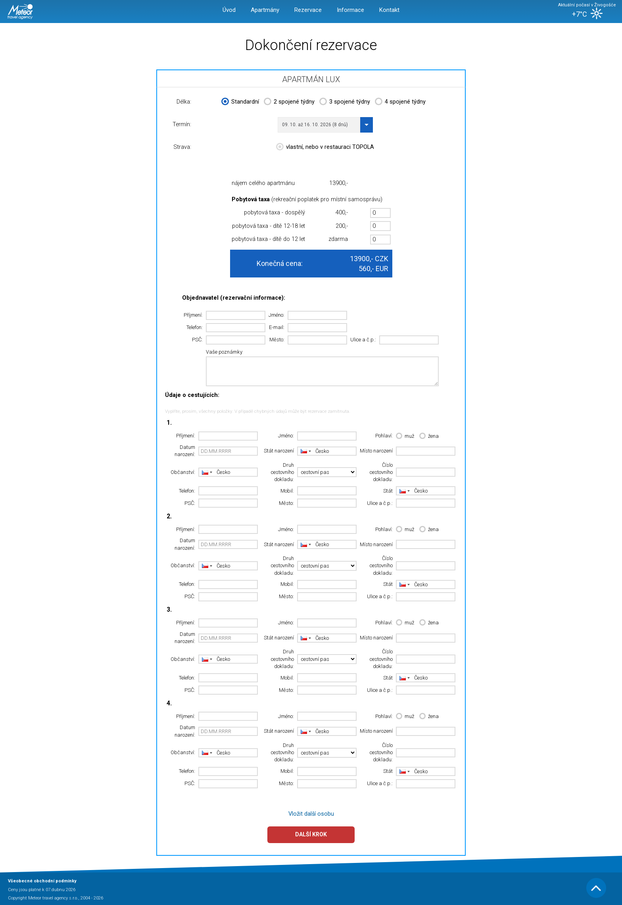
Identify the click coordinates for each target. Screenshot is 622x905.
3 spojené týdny (344, 102)
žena (429, 436)
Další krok (311, 834)
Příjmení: (193, 315)
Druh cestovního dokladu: (282, 472)
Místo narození (376, 451)
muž (405, 436)
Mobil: (287, 491)
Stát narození (279, 451)
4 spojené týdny (400, 102)
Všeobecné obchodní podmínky (42, 881)
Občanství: (183, 472)
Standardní (240, 102)
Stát (388, 491)
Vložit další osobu (311, 814)
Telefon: (194, 327)
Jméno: (276, 315)
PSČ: (197, 340)
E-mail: (276, 327)
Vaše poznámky (224, 352)
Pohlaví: (384, 436)
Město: (276, 340)
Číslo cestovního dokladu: (381, 472)
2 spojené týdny (289, 102)
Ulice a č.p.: (363, 340)
